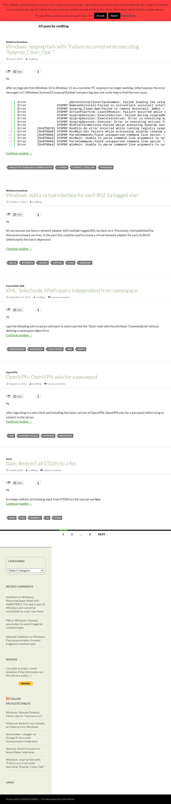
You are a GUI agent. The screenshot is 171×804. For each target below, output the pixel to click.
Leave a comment (60, 297)
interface (27, 262)
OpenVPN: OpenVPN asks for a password (51, 377)
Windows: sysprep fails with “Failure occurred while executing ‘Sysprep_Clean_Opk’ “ (72, 49)
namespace (36, 349)
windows (106, 167)
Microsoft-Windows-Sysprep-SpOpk (30, 167)
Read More (128, 15)
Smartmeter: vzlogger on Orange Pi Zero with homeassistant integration (22, 737)
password (66, 435)
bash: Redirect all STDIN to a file (41, 463)
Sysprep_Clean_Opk (83, 167)
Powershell (12, 285)
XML (21, 285)
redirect (35, 517)
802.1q (12, 262)
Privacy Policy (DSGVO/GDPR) (22, 799)
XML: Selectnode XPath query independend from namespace (71, 290)
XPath (81, 349)
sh (47, 517)
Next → (103, 534)
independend (16, 349)
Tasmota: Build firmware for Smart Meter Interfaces (23, 750)
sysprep (62, 167)
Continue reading (19, 153)
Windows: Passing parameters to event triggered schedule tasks (24, 624)
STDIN (57, 517)
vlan (71, 262)
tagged (43, 262)
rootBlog (33, 58)
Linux (9, 458)
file (23, 517)
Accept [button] (100, 15)
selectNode (55, 349)
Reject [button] (114, 15)
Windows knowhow (17, 41)
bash (12, 517)
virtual (57, 262)
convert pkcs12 (28, 435)
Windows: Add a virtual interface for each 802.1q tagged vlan (72, 195)
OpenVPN (11, 372)
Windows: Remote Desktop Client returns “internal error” (24, 714)
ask (11, 435)
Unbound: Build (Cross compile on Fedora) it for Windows (25, 725)
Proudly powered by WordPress (57, 799)
